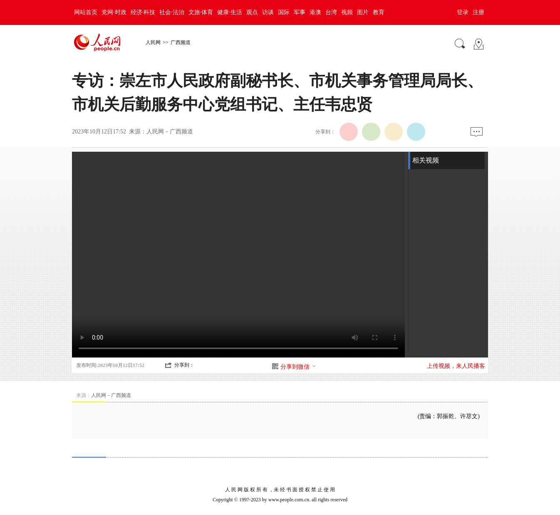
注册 (478, 12)
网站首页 (85, 12)
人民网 (153, 42)
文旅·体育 (200, 12)
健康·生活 (229, 12)
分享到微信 (298, 367)
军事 (299, 12)
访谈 (268, 12)
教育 (378, 12)
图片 (363, 12)
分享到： (184, 365)
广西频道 (181, 42)
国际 (284, 12)
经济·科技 (143, 12)
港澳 (315, 12)
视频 (347, 12)
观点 (252, 12)
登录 (462, 12)
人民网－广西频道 (169, 131)
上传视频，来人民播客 (456, 366)
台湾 (331, 12)
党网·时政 (114, 12)
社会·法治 (171, 12)
